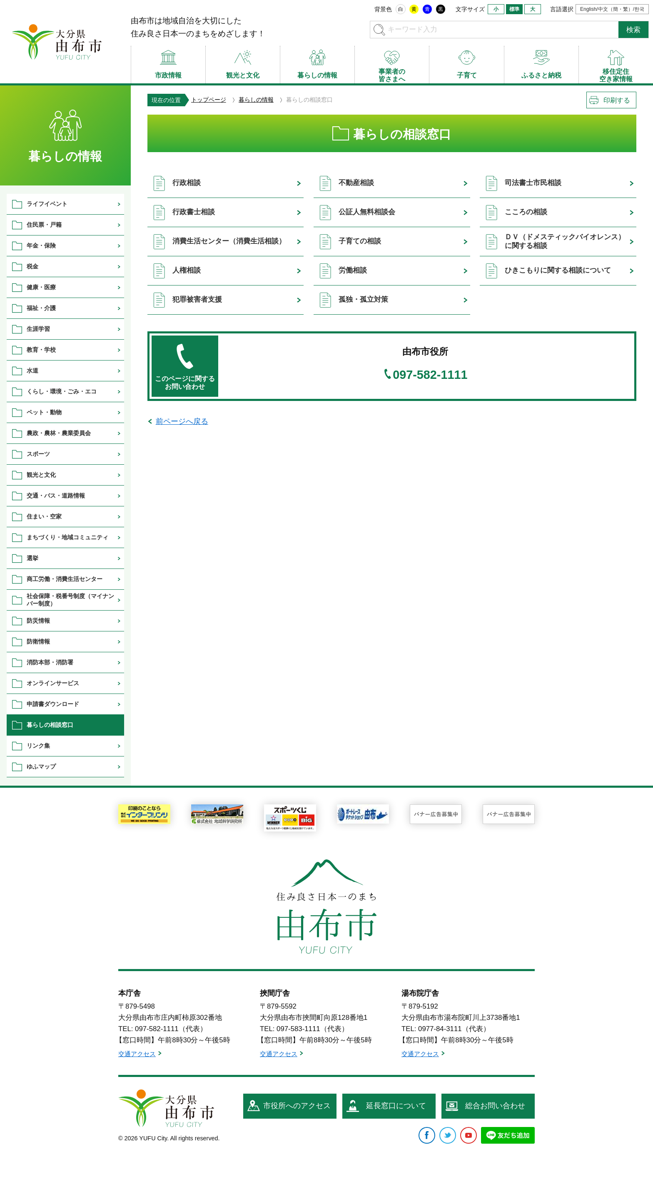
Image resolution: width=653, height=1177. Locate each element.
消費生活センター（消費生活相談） (229, 241)
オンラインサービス (53, 683)
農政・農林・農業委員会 (59, 433)
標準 (514, 9)
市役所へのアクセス (297, 1106)
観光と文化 (41, 474)
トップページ (208, 99)
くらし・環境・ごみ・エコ (62, 391)
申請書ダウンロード (53, 704)
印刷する (616, 100)
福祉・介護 (41, 308)
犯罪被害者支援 (197, 299)
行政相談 (186, 183)
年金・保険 (41, 245)
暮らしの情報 (256, 99)
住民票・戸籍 (44, 224)
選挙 (32, 558)
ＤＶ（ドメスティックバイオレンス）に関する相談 (565, 241)
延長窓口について (396, 1106)
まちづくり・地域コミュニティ (67, 537)
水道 (32, 370)
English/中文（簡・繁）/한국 (612, 9)
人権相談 (186, 270)
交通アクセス (137, 1053)
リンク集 (38, 745)
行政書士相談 (193, 212)
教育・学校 (41, 349)
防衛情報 (38, 641)
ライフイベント (47, 203)
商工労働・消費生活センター (64, 579)
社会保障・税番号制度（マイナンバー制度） (70, 599)
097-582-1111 (430, 375)
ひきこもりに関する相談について (558, 270)
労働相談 (353, 270)
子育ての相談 (360, 241)
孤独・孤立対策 (363, 299)
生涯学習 (38, 329)
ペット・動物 (44, 412)
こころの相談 (526, 212)
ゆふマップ (41, 766)
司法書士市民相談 (533, 183)
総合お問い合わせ (495, 1106)
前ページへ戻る (182, 421)
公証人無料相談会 (367, 212)
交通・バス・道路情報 (56, 495)
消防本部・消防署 (50, 662)
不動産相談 (356, 183)
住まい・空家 (44, 516)
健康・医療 (41, 287)
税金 (32, 266)
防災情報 (38, 620)
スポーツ (38, 454)
